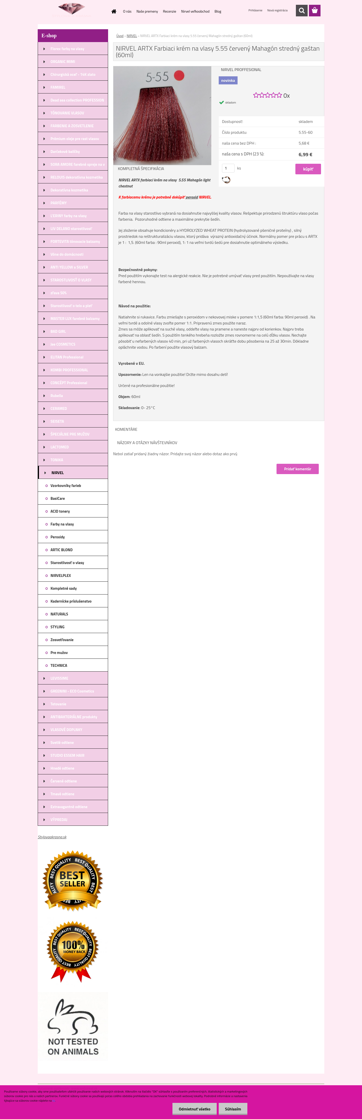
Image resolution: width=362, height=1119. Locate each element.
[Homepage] (113, 11)
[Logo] (72, 11)
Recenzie (169, 11)
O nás (127, 11)
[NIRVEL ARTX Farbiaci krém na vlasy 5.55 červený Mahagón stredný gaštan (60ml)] (162, 68)
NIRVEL (132, 35)
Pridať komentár (297, 469)
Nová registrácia (277, 10)
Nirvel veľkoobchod (195, 11)
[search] (301, 10)
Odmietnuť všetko (194, 1109)
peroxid (192, 197)
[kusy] (228, 168)
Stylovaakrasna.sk (52, 837)
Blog (217, 11)
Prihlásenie (256, 10)
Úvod (119, 35)
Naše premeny (147, 11)
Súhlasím (233, 1109)
